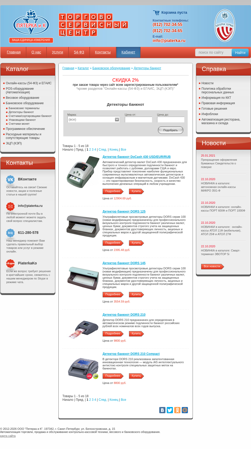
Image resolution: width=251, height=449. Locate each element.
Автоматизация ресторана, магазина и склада (221, 121)
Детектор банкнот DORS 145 (124, 263)
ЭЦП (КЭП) (14, 143)
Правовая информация (218, 103)
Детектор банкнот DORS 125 (124, 211)
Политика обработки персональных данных (218, 90)
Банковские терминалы (24, 108)
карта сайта (8, 435)
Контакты (103, 52)
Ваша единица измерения (31, 40)
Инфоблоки (210, 114)
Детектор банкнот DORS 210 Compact (131, 354)
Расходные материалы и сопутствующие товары (23, 136)
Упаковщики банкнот (22, 119)
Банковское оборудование (25, 103)
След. (103, 149)
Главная (14, 52)
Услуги (57, 52)
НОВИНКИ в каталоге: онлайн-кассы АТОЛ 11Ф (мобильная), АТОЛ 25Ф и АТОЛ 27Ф (221, 230)
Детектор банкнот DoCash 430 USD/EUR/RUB (137, 157)
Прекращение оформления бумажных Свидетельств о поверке (219, 163)
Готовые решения (214, 108)
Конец (114, 149)
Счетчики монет (19, 123)
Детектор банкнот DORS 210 (124, 315)
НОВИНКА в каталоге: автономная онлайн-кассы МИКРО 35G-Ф (218, 187)
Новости (208, 83)
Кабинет (128, 52)
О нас (36, 52)
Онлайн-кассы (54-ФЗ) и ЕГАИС (29, 83)
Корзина (156, 13)
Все (123, 149)
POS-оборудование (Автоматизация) (20, 90)
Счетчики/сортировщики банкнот (30, 115)
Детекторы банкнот (21, 112)
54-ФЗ (79, 52)
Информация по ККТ (216, 98)
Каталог (83, 68)
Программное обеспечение (25, 129)
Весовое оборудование (22, 98)
